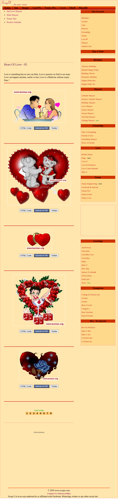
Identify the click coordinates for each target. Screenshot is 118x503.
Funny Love (86, 198)
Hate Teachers (87, 312)
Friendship (86, 32)
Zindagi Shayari (90, 120)
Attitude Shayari (88, 95)
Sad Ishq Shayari (88, 117)
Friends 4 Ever (87, 135)
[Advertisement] (38, 42)
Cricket (84, 21)
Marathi (83, 7)
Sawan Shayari (88, 113)
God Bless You (88, 254)
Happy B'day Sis (88, 84)
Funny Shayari (87, 110)
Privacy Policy (64, 498)
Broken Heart (87, 154)
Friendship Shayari (89, 139)
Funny (84, 36)
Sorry (86, 283)
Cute (83, 25)
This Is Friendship (89, 132)
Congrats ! (86, 309)
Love (84, 39)
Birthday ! (86, 18)
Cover (63, 7)
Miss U (84, 172)
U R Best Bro (87, 338)
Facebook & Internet (90, 187)
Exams (84, 301)
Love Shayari (87, 106)
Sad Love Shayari (14, 11)
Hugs (86, 158)
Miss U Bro (86, 331)
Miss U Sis (86, 334)
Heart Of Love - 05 (15, 64)
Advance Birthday (89, 66)
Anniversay (86, 247)
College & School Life (91, 294)
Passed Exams (87, 316)
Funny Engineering (92, 184)
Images (25, 7)
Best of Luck (87, 305)
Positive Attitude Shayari (92, 99)
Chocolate (86, 251)
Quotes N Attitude (89, 272)
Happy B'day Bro (88, 80)
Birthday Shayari (88, 103)
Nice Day (85, 268)
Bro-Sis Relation (88, 327)
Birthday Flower (88, 73)
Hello (84, 261)
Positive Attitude (14, 22)
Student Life (87, 46)
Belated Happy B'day (90, 70)
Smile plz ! (86, 279)
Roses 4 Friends (88, 143)
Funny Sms (11, 19)
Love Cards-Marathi (90, 168)
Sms (16, 7)
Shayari (85, 43)
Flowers (85, 28)
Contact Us (52, 498)
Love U (85, 161)
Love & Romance (89, 165)
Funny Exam (87, 194)
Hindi (72, 7)
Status (7, 7)
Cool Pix (36, 7)
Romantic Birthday (89, 77)
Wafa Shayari (12, 15)
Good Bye (86, 258)
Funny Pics (50, 7)
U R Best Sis (87, 341)
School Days (87, 276)
